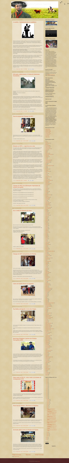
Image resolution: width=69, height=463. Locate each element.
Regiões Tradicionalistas (48, 323)
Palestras (46, 299)
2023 (47, 382)
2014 (47, 393)
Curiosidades (47, 191)
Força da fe (46, 247)
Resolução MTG (47, 324)
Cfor (45, 166)
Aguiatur (46, 144)
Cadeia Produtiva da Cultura (49, 154)
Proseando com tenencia (48, 317)
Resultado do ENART (48, 326)
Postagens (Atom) (16, 456)
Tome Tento (46, 354)
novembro (48, 400)
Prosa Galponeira (47, 134)
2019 (47, 387)
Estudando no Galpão (48, 131)
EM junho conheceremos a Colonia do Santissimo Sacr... (51, 411)
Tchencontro (46, 343)
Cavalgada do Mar (47, 162)
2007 (47, 439)
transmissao (46, 359)
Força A (46, 245)
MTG (46, 281)
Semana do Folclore (47, 337)
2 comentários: (25, 180)
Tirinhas (46, 352)
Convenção (46, 184)
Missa (46, 274)
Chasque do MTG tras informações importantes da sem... (51, 416)
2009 (47, 437)
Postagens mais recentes (16, 454)
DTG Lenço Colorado (48, 207)
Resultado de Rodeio (48, 325)
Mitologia (46, 278)
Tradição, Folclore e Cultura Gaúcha (31, 3)
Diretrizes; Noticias (47, 202)
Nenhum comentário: (26, 205)
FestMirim (46, 236)
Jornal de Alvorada (47, 132)
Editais (46, 209)
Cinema (46, 175)
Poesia (46, 309)
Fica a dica (46, 238)
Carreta (46, 157)
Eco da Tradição (47, 208)
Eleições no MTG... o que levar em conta (24, 146)
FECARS (46, 227)
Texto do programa (47, 351)
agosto (48, 404)
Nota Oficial (46, 291)
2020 (47, 386)
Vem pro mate (47, 369)
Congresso (46, 182)
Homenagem (47, 254)
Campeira (46, 155)
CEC (46, 164)
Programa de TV (47, 316)
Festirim (46, 234)
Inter (46, 256)
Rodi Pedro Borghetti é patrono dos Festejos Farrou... (51, 424)
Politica (46, 310)
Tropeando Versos (47, 361)
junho (47, 406)
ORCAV (46, 296)
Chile (46, 172)
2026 (47, 378)
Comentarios (47, 181)
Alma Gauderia (47, 145)
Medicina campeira (47, 272)
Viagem (46, 370)
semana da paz (47, 336)
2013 (47, 394)
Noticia (46, 292)
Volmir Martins (47, 372)
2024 (47, 381)
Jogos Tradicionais (47, 261)
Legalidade (46, 263)
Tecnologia (46, 344)
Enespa (46, 218)
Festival (46, 235)
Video (46, 371)
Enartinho (46, 216)
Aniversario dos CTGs (48, 148)
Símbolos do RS (47, 341)
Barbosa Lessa (47, 153)
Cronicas (46, 189)
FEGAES (46, 229)
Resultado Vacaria (47, 327)
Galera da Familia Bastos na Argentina (23, 283)
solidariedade (47, 342)
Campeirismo (47, 156)
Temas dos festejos (47, 346)
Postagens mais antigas (39, 454)
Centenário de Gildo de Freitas (49, 165)
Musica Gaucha (47, 283)
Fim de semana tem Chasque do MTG (23, 116)
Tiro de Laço (47, 353)
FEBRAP (46, 226)
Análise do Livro (47, 147)
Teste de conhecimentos (48, 350)
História (46, 253)
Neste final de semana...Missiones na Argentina (25, 405)
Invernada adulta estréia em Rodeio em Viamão (25, 429)
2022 (47, 383)
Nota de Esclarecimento (48, 288)
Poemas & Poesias (47, 308)
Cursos (46, 192)
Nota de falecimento (47, 289)
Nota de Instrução (47, 290)
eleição (46, 211)
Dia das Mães (47, 198)
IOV (45, 260)
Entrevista (46, 220)
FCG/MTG (46, 225)
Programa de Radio (47, 315)
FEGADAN (46, 228)
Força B (46, 246)
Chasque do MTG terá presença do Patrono (24, 254)
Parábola (46, 301)
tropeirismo (46, 362)
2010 (47, 398)
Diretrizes (46, 201)
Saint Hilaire (46, 333)
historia (46, 252)
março (48, 433)
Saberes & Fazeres (47, 332)
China (46, 174)
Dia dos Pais (47, 199)
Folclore (46, 243)
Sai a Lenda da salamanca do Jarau (22, 210)
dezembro (48, 399)
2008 (47, 438)
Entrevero (46, 219)
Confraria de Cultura (48, 130)
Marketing (46, 271)
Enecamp (46, 217)
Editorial (46, 210)
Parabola (46, 300)
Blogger (39, 461)
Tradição (46, 355)
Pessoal (46, 307)
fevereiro (48, 434)
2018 (47, 388)
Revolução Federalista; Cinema (49, 328)
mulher (46, 282)
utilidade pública (47, 368)
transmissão (46, 360)
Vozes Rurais (47, 373)
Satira (46, 334)
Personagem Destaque (48, 306)
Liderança (46, 265)
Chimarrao (46, 173)
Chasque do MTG (47, 171)
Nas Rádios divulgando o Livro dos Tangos (24, 309)
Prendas (46, 314)
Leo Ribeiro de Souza (48, 133)
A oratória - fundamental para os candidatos (24, 22)
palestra (46, 298)
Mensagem (46, 273)
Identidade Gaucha (47, 255)
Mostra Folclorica (47, 280)
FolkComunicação (47, 244)
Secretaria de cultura (48, 335)
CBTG (46, 163)
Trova (46, 363)
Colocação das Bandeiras (48, 180)
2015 (47, 392)
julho (47, 405)
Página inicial (28, 454)
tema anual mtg (47, 345)
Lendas (46, 264)
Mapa (46, 270)
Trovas (46, 364)
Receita (46, 319)
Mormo (46, 279)
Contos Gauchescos (48, 183)
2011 (47, 397)
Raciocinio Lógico (47, 318)
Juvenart (46, 262)
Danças (46, 193)
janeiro (48, 435)
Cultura (46, 190)
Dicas (46, 200)
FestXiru (46, 237)
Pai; (45, 297)
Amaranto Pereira (47, 146)
